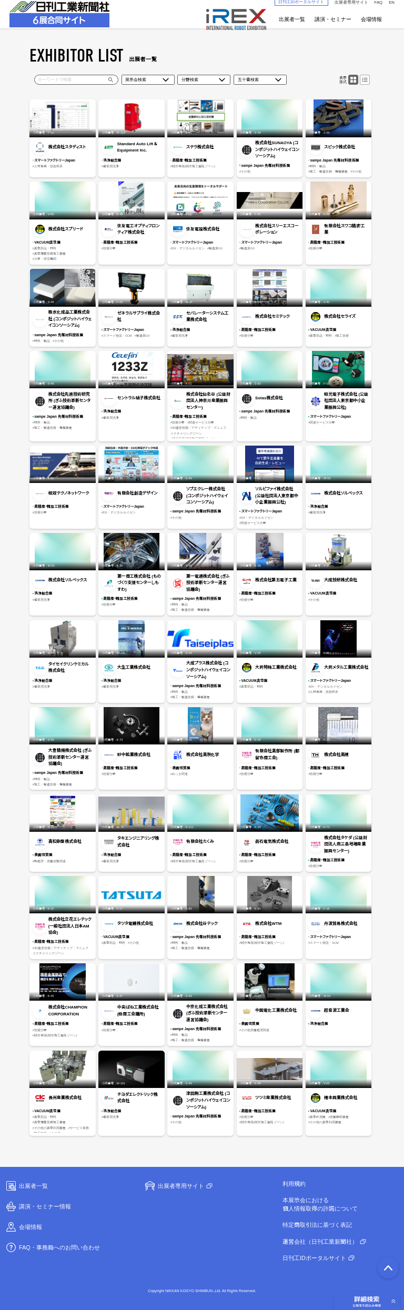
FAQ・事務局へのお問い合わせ (52, 1247)
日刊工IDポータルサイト (314, 1258)
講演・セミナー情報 (38, 1206)
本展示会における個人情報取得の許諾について (320, 1204)
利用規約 (294, 1184)
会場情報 (371, 19)
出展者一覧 (292, 19)
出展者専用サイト (174, 1186)
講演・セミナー (333, 19)
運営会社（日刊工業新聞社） (320, 1241)
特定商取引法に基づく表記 (317, 1225)
